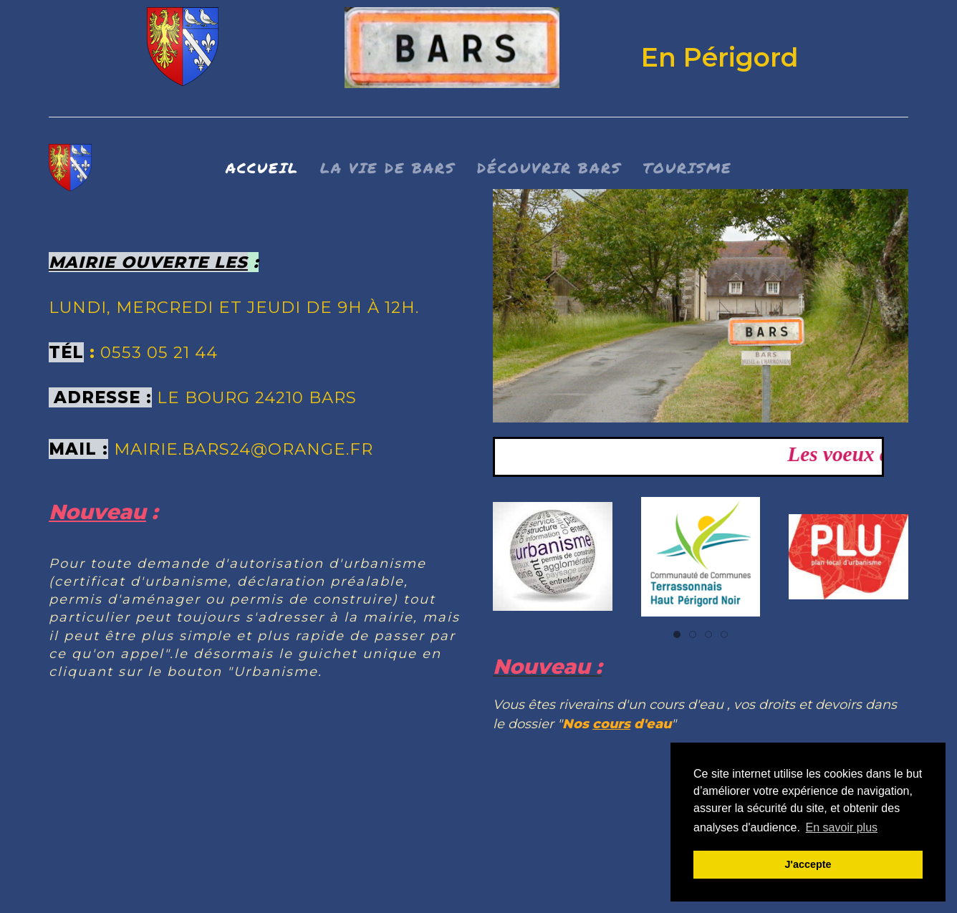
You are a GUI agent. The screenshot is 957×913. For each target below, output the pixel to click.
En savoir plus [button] (842, 827)
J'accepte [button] (807, 864)
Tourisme (687, 168)
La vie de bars (388, 168)
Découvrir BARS (549, 168)
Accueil (262, 168)
